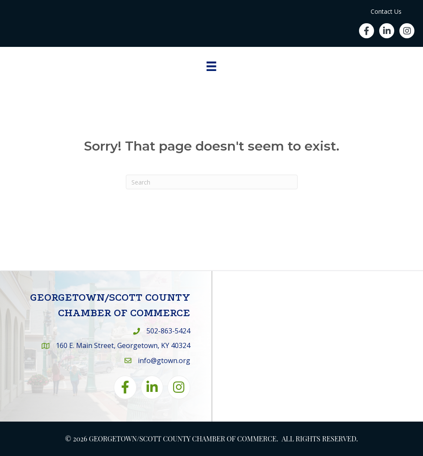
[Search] (212, 182)
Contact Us (386, 11)
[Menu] (211, 66)
